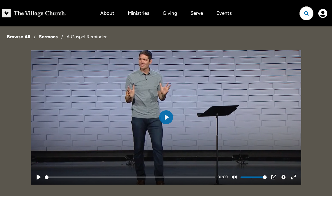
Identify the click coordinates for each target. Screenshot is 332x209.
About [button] (107, 13)
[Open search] (306, 13)
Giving (170, 13)
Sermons (48, 36)
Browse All (18, 36)
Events (224, 13)
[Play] (38, 177)
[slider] (130, 177)
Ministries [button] (138, 13)
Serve (197, 13)
